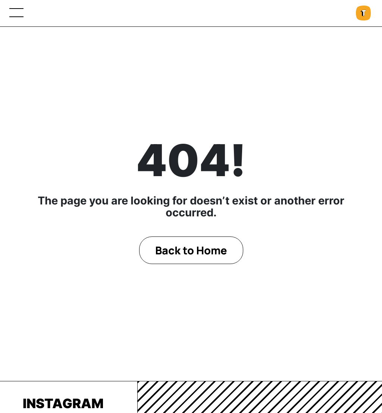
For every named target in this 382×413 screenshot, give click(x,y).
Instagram (63, 403)
